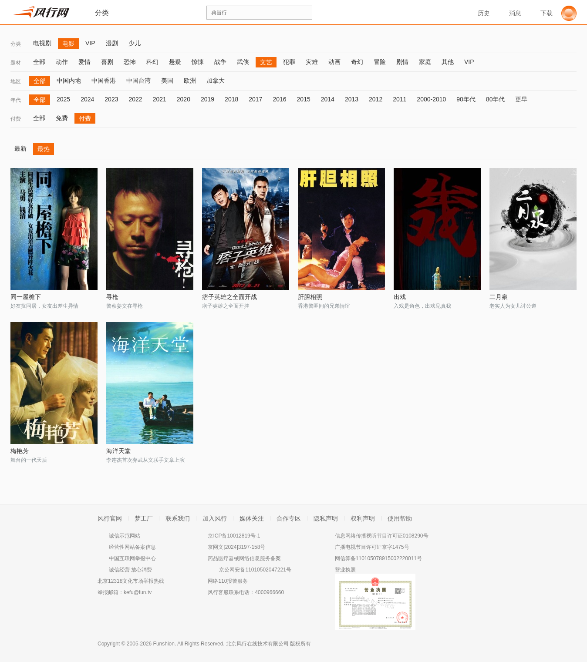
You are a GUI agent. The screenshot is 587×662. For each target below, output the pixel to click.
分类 (15, 44)
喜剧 (107, 61)
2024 (87, 99)
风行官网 (110, 518)
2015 (303, 99)
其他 (448, 61)
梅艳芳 (19, 450)
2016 (279, 99)
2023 (111, 99)
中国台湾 (138, 80)
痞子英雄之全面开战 (229, 296)
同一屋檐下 (25, 296)
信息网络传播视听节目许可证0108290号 (381, 536)
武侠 (243, 61)
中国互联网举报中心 (132, 558)
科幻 (152, 61)
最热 (43, 148)
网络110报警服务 (228, 581)
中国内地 (69, 80)
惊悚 (198, 61)
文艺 (266, 62)
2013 (351, 99)
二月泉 (498, 296)
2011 (399, 99)
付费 (15, 119)
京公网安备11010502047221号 (255, 570)
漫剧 (112, 43)
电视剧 (42, 43)
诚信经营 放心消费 (130, 570)
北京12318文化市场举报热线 (131, 581)
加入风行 (214, 518)
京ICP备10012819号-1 (234, 536)
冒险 (380, 61)
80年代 (495, 99)
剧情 (402, 61)
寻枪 (112, 296)
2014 (327, 99)
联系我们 (177, 518)
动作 (62, 61)
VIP (90, 43)
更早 (521, 99)
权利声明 (363, 518)
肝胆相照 (310, 296)
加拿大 (215, 80)
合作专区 (289, 518)
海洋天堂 (118, 450)
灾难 (312, 61)
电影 (68, 43)
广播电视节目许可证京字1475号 (372, 547)
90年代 (466, 99)
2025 (63, 99)
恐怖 (130, 61)
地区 (15, 81)
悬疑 (175, 61)
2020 (183, 99)
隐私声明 (326, 518)
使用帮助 (400, 518)
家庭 (425, 61)
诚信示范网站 (124, 536)
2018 (231, 99)
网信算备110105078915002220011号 (378, 558)
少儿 (134, 43)
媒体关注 (252, 518)
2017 (255, 99)
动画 (334, 61)
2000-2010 (431, 99)
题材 (15, 63)
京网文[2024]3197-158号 (236, 547)
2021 (159, 99)
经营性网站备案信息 (132, 547)
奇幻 (357, 61)
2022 (135, 99)
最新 (20, 148)
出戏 (400, 296)
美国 (167, 80)
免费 (62, 117)
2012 (375, 99)
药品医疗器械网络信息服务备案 (244, 558)
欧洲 (190, 80)
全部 (39, 61)
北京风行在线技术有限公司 (257, 644)
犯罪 (289, 61)
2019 (207, 99)
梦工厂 (144, 518)
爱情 (84, 61)
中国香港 (103, 80)
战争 (220, 61)
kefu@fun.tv (138, 592)
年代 (15, 100)
